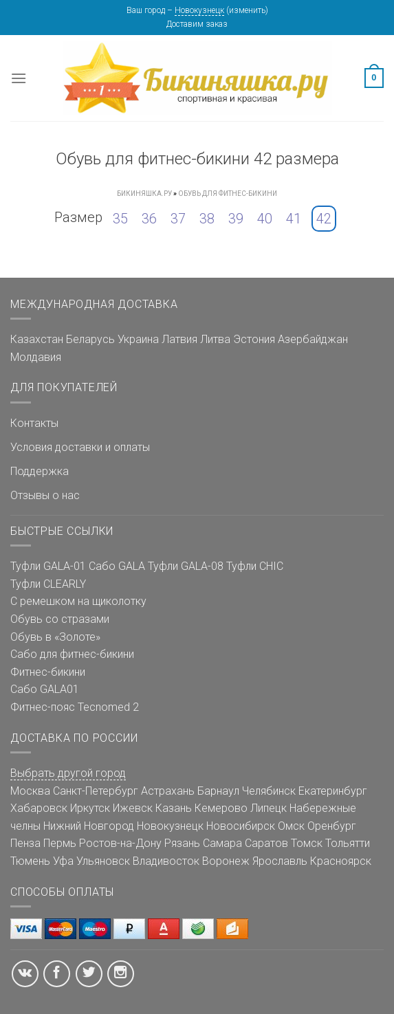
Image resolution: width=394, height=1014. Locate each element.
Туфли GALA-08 (185, 566)
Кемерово (221, 808)
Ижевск (133, 808)
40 (264, 218)
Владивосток (166, 861)
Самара (222, 843)
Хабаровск (38, 808)
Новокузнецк (199, 10)
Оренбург (331, 826)
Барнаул (218, 790)
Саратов (266, 843)
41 (293, 218)
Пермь (59, 843)
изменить (247, 10)
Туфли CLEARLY (48, 584)
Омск (291, 826)
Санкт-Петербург (95, 790)
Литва (215, 339)
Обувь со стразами (59, 619)
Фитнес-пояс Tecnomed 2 (74, 707)
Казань (173, 808)
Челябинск (269, 790)
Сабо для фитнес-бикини (72, 654)
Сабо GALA (117, 566)
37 (178, 218)
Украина (138, 339)
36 (149, 218)
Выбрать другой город (68, 773)
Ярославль (279, 861)
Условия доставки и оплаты (80, 447)
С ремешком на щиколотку (78, 601)
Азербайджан (313, 339)
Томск (306, 843)
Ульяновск (103, 861)
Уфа (63, 861)
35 (120, 218)
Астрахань (168, 790)
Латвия (179, 339)
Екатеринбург (332, 790)
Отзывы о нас (45, 495)
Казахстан (36, 339)
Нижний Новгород (88, 826)
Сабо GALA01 (44, 689)
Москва (30, 790)
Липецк (268, 808)
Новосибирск (240, 826)
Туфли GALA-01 (48, 566)
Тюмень (30, 861)
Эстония (254, 339)
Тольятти (347, 843)
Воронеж (226, 861)
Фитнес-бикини (47, 672)
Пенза (25, 843)
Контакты (34, 423)
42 (323, 218)
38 (207, 218)
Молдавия (35, 357)
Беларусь (90, 339)
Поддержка (39, 471)
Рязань (182, 843)
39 (235, 218)
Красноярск (340, 861)
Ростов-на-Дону (120, 843)
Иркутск (90, 808)
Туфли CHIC (254, 566)
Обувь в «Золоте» (55, 636)
